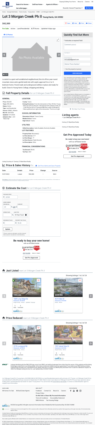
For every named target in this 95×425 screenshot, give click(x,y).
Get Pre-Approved (77, 156)
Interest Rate (6, 212)
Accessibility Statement (57, 398)
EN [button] (92, 1)
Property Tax (20, 220)
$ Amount (20, 204)
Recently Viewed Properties (72, 8)
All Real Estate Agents (23, 391)
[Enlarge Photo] (57, 39)
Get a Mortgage (22, 8)
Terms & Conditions (42, 398)
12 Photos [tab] (8, 35)
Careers (87, 1)
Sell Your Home (38, 4)
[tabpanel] (31, 56)
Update (7, 229)
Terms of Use (80, 102)
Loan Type (16, 212)
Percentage (6, 204)
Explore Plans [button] (14, 410)
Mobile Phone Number (72, 64)
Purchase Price (7, 194)
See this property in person (73, 69)
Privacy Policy (40, 393)
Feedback (39, 390)
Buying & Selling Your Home (68, 1)
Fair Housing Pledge (52, 400)
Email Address (68, 58)
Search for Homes (23, 4)
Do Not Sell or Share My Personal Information (51, 395)
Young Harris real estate (59, 381)
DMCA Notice (40, 400)
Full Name (67, 53)
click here (44, 367)
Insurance (8, 220)
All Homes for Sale (8, 391)
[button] (89, 8)
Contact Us (47, 391)
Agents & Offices (52, 4)
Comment (70, 44)
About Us (80, 1)
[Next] (91, 296)
